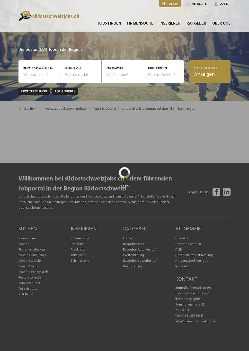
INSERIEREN (170, 23)
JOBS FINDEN (109, 23)
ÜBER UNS (221, 23)
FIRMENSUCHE (140, 23)
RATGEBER (196, 23)
